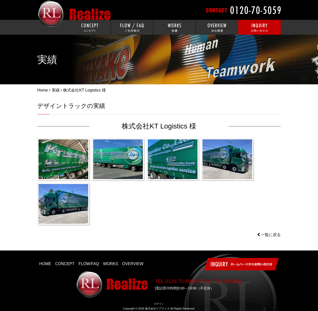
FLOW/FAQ (89, 264)
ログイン (159, 303)
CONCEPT (65, 264)
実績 (56, 90)
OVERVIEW (132, 264)
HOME (45, 264)
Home (42, 90)
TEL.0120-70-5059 (175, 281)
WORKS (110, 264)
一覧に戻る (269, 235)
